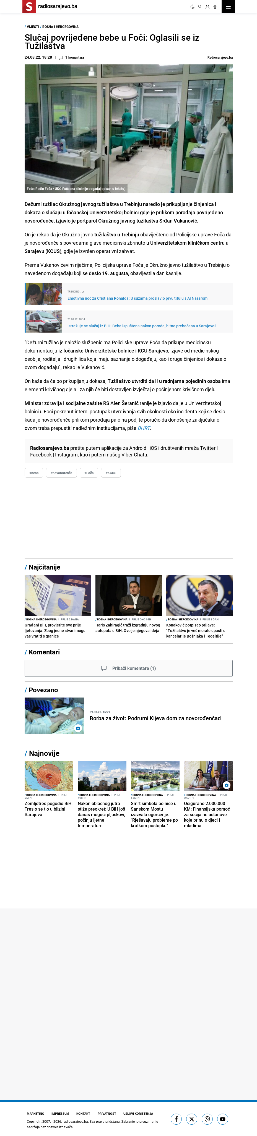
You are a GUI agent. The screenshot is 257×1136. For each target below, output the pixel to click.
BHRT (143, 428)
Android (137, 448)
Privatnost (105, 1113)
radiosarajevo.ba (75, 1121)
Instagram (66, 454)
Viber (127, 454)
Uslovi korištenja (136, 1113)
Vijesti (33, 26)
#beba (33, 473)
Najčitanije (44, 567)
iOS (153, 448)
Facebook (41, 454)
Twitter (208, 448)
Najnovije (44, 753)
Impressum (59, 1113)
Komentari (44, 651)
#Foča (89, 473)
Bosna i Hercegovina (60, 26)
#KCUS (111, 473)
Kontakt (82, 1113)
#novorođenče (61, 473)
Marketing (35, 1113)
